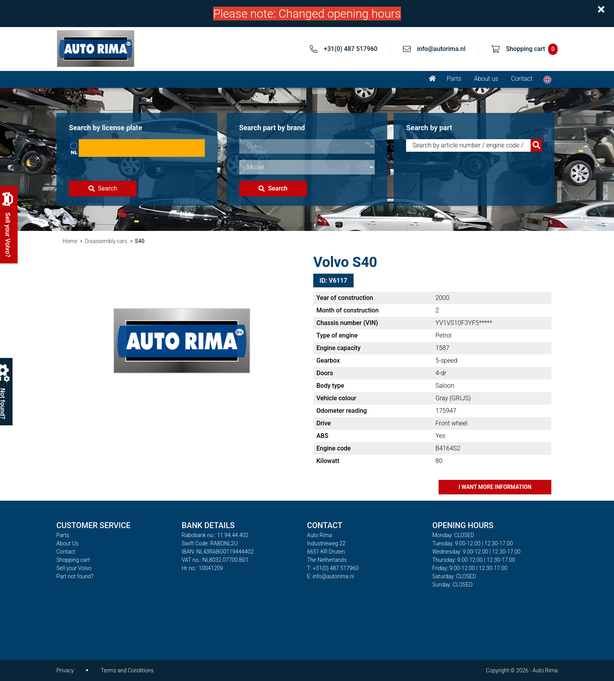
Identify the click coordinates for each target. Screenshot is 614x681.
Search (102, 188)
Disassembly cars (106, 241)
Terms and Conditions (127, 670)
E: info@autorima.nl (330, 576)
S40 (139, 241)
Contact (522, 78)
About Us (67, 543)
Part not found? (74, 576)
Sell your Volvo (73, 568)
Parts (454, 78)
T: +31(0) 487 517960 (333, 568)
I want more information (495, 487)
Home (70, 241)
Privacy (65, 670)
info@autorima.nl (441, 49)
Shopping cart (73, 560)
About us (486, 78)
